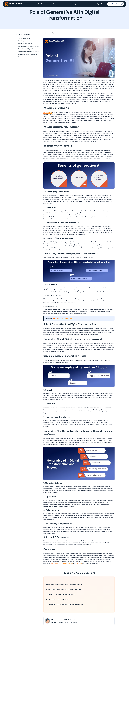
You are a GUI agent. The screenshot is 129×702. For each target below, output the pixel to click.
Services (54, 4)
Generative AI (47, 112)
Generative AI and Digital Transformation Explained (28, 49)
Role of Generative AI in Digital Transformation (28, 46)
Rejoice (79, 563)
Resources (65, 4)
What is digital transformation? (26, 41)
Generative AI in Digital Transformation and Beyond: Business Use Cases (28, 54)
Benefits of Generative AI (25, 43)
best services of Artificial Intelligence (62, 563)
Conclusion (21, 57)
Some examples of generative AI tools (28, 51)
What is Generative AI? (24, 38)
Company (76, 4)
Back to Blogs (50, 33)
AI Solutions (42, 4)
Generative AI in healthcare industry (63, 318)
